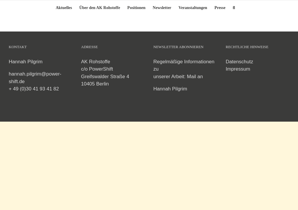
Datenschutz (239, 61)
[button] (234, 7)
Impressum (238, 69)
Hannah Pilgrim (170, 89)
